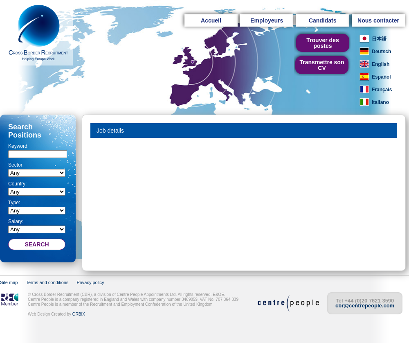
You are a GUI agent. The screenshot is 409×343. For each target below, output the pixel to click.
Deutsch (381, 51)
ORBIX (78, 314)
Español (381, 77)
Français (382, 90)
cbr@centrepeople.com (364, 305)
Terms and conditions (47, 282)
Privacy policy (90, 282)
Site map (9, 282)
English (380, 64)
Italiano (380, 102)
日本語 (379, 39)
